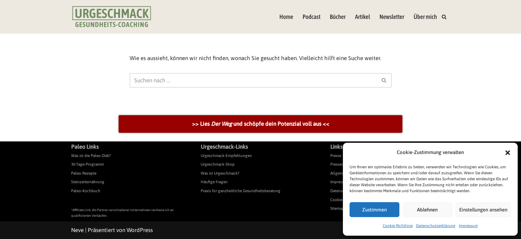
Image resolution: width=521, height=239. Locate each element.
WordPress (140, 230)
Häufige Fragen (214, 182)
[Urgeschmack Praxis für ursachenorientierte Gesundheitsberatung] (111, 17)
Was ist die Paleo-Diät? (91, 155)
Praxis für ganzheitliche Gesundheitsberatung (240, 191)
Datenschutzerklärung (436, 225)
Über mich (425, 16)
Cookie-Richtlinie (398, 225)
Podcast (311, 16)
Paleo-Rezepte (83, 173)
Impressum (468, 225)
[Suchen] (444, 16)
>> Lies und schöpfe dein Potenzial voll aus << (260, 123)
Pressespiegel (342, 164)
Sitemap (337, 208)
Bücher (338, 16)
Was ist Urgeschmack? (220, 173)
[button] (507, 152)
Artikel (362, 16)
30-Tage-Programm (87, 164)
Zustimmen (374, 209)
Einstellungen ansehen (483, 209)
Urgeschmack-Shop (218, 164)
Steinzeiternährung (87, 182)
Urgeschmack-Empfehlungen (226, 155)
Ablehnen (427, 209)
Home (286, 16)
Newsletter (391, 16)
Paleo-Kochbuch (85, 191)
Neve (77, 230)
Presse (335, 155)
